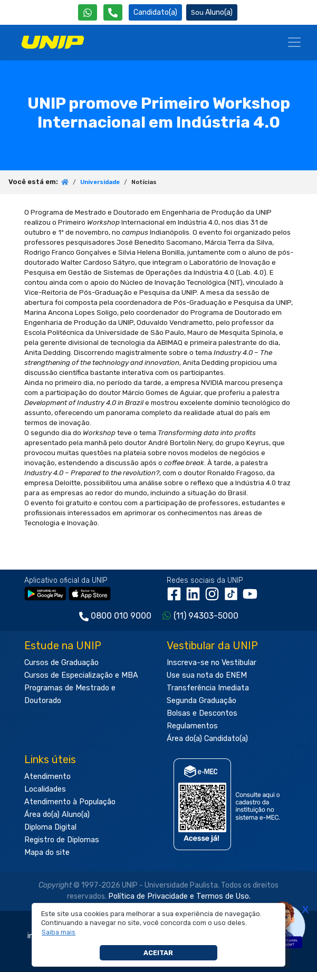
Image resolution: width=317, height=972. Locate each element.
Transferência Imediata (208, 688)
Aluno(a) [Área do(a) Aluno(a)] (212, 12)
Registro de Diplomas (61, 839)
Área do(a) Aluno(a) (57, 814)
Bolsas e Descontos (202, 713)
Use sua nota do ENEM (207, 675)
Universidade (100, 182)
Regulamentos (192, 725)
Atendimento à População (70, 801)
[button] (58, 932)
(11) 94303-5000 (206, 616)
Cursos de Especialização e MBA (81, 675)
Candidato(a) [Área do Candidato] (155, 12)
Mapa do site (47, 852)
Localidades (45, 789)
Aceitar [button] (158, 953)
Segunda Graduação (201, 700)
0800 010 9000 (121, 616)
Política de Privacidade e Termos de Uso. (179, 896)
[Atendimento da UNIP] (112, 12)
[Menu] (294, 42)
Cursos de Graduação (61, 662)
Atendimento (47, 776)
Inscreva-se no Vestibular (211, 662)
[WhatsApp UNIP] (87, 12)
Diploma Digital (50, 827)
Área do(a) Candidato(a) (207, 738)
